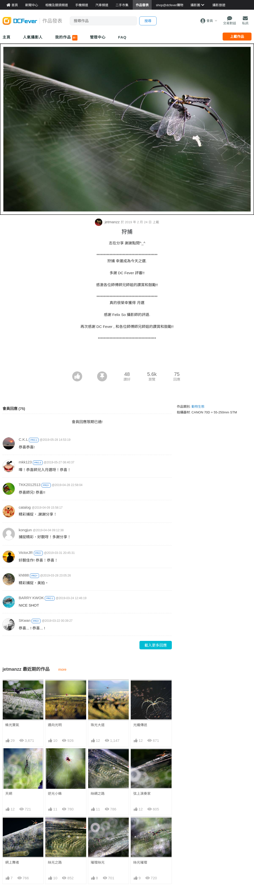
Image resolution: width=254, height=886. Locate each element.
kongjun (25, 530)
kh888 (24, 575)
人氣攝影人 (33, 37)
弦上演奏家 (142, 794)
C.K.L (23, 439)
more (62, 669)
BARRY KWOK (31, 598)
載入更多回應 (155, 645)
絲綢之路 (98, 794)
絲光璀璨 (140, 862)
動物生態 (197, 406)
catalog (25, 507)
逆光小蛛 (55, 794)
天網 (8, 794)
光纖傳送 (140, 725)
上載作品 (237, 37)
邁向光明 (55, 725)
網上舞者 (12, 862)
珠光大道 (98, 725)
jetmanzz (108, 222)
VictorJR (26, 552)
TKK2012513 (30, 485)
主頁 (6, 37)
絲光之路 (55, 862)
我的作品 (66, 38)
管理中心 (98, 37)
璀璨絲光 (98, 862)
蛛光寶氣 (12, 725)
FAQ (122, 37)
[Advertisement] (127, 358)
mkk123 (25, 462)
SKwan (25, 620)
